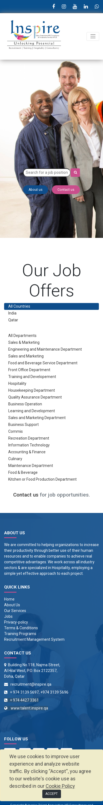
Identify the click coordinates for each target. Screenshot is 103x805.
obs (9, 616)
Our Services (15, 610)
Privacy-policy (16, 622)
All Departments (22, 335)
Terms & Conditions (21, 628)
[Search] (75, 172)
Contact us (65, 190)
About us (36, 190)
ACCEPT (51, 794)
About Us (12, 605)
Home (9, 599)
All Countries (19, 306)
